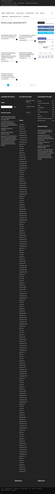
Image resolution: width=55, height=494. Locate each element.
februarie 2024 (22, 183)
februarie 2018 (22, 339)
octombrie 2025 (23, 139)
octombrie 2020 (23, 269)
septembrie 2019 (23, 298)
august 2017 (22, 352)
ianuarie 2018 (22, 341)
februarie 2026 (22, 131)
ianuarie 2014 (22, 445)
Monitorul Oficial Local (16, 16)
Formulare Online (20, 3)
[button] (52, 13)
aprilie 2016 (22, 386)
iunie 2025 (21, 148)
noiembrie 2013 (23, 449)
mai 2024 (21, 176)
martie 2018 (22, 337)
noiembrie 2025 (23, 137)
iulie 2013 (21, 458)
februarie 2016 (22, 391)
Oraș (37, 13)
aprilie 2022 (22, 230)
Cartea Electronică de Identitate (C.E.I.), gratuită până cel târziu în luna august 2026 (8, 118)
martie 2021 (22, 259)
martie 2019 (22, 311)
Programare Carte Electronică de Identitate (9, 5)
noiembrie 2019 (23, 293)
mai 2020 (21, 280)
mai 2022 (21, 228)
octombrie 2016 (23, 373)
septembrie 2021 (23, 246)
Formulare (28, 112)
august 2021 (22, 248)
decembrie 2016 (23, 369)
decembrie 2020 (23, 265)
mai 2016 (21, 384)
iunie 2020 (21, 278)
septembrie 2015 (23, 402)
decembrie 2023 (23, 187)
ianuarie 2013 (22, 471)
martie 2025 (22, 155)
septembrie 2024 (23, 168)
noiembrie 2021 (23, 241)
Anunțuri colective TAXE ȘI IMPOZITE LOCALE (7, 133)
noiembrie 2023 (23, 189)
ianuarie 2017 (22, 367)
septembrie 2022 (23, 220)
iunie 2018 (21, 330)
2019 (6, 20)
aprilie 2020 (22, 282)
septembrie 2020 (23, 272)
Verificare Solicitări (8, 3)
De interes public (30, 13)
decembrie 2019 (23, 291)
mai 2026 (21, 124)
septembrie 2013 (23, 454)
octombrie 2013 (23, 451)
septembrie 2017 (23, 350)
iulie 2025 (21, 146)
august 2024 (22, 170)
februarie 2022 (22, 235)
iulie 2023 (21, 198)
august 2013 (22, 456)
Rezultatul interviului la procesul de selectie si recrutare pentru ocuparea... (8, 75)
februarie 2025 (22, 157)
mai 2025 (21, 150)
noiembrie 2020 (23, 267)
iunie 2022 (21, 226)
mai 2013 (21, 462)
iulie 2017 (21, 354)
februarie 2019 (22, 313)
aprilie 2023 (22, 204)
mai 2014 (21, 436)
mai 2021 (21, 254)
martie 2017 (22, 363)
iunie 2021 (21, 252)
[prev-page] (2, 85)
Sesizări (14, 3)
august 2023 (22, 196)
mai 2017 (21, 358)
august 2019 (22, 300)
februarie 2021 (22, 261)
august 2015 (22, 404)
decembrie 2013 (23, 447)
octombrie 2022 (23, 217)
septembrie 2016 (23, 376)
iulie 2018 (21, 328)
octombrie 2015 (23, 399)
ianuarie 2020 (22, 289)
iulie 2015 (21, 406)
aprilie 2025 (22, 152)
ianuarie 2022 (22, 237)
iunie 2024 (21, 174)
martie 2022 (22, 233)
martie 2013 (22, 467)
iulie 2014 (21, 432)
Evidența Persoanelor (30, 106)
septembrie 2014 (23, 428)
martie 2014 (22, 441)
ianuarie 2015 (22, 419)
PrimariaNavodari (5, 38)
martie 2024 (22, 181)
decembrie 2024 (23, 161)
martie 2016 (22, 389)
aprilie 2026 (22, 126)
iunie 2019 (21, 304)
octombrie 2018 (23, 321)
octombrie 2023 (23, 191)
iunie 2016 (21, 382)
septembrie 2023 (23, 194)
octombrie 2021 (23, 243)
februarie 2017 (22, 365)
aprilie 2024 (22, 178)
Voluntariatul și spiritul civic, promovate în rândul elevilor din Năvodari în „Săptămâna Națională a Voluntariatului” (9, 124)
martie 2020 (22, 285)
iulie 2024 (21, 172)
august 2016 (22, 378)
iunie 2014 (21, 434)
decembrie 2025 (23, 135)
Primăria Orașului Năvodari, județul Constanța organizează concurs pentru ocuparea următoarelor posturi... (8, 56)
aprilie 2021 (22, 256)
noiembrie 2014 (23, 423)
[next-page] (20, 85)
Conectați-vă (50, 29)
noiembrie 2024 (23, 163)
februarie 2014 (22, 443)
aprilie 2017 (22, 360)
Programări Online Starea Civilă (32, 3)
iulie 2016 (21, 380)
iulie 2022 (21, 224)
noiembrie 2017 (23, 345)
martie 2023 (22, 207)
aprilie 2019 (22, 308)
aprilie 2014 (22, 438)
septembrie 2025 (23, 142)
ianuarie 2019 (22, 315)
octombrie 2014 (23, 425)
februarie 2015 (22, 417)
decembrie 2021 (23, 239)
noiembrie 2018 (23, 319)
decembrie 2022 (23, 213)
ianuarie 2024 (22, 185)
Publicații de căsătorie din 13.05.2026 (6, 129)
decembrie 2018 (23, 317)
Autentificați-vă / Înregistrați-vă (7, 1)
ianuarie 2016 (22, 393)
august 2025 (22, 144)
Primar (3, 13)
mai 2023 (21, 202)
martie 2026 (22, 129)
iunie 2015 (21, 408)
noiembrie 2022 (23, 215)
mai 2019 (21, 306)
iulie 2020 (21, 276)
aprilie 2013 (22, 464)
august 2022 (22, 222)
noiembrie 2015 (23, 397)
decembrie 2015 (23, 395)
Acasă (2, 20)
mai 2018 (21, 332)
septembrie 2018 (23, 324)
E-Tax (2, 3)
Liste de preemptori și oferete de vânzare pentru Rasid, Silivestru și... (27, 37)
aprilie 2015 (22, 412)
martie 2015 (22, 415)
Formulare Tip (5, 16)
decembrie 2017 (23, 343)
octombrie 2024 (23, 165)
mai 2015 (21, 410)
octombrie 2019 (23, 295)
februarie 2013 (22, 469)
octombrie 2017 (23, 347)
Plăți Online (26, 16)
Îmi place (51, 26)
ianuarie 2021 (22, 263)
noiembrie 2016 (23, 371)
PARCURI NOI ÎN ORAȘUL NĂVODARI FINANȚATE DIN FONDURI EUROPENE (26, 54)
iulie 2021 (21, 250)
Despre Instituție (10, 13)
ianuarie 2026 (22, 133)
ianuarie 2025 (22, 159)
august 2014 (22, 430)
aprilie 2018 (22, 334)
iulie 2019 (21, 302)
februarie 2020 (22, 287)
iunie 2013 (21, 460)
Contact (42, 13)
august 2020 (22, 274)
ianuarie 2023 (22, 211)
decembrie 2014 (23, 421)
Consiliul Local (20, 13)
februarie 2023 (22, 209)
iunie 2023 (21, 200)
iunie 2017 (21, 356)
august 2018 (22, 326)
